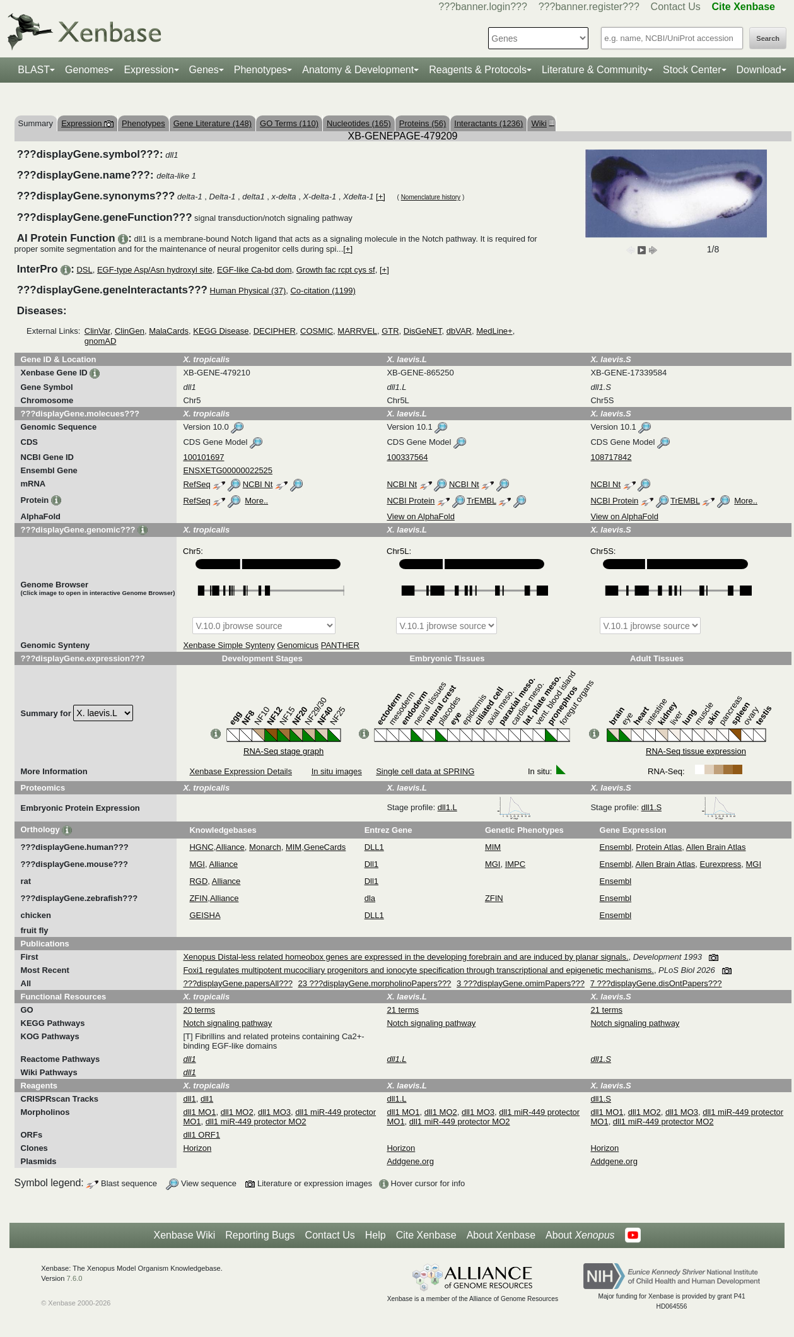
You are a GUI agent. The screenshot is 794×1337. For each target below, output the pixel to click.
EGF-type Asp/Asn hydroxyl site (155, 269)
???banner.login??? (482, 6)
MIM (293, 847)
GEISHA (204, 915)
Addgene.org (410, 1161)
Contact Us (676, 6)
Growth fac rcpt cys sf (335, 269)
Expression (148, 69)
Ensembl (616, 847)
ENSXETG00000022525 (227, 470)
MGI (197, 864)
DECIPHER (275, 331)
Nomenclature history (430, 197)
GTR (390, 331)
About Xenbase (501, 1235)
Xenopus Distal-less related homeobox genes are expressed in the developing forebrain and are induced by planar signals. (405, 957)
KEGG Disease (220, 331)
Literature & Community (595, 69)
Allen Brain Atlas (716, 847)
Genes (204, 69)
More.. (256, 500)
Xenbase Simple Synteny (228, 645)
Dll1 (371, 864)
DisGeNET (423, 331)
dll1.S (688, 807)
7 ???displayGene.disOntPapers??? (656, 983)
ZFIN (198, 898)
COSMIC (316, 331)
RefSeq (196, 484)
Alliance (230, 847)
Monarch (265, 847)
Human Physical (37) (248, 290)
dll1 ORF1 (201, 1135)
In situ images (337, 771)
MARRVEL (357, 331)
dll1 (189, 1099)
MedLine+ (494, 331)
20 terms (199, 1010)
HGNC (201, 847)
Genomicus (297, 645)
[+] (380, 196)
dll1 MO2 (237, 1112)
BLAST (34, 69)
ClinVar (97, 331)
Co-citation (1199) (322, 290)
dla (370, 898)
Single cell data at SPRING (425, 771)
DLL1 (374, 847)
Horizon (197, 1148)
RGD (198, 881)
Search (767, 38)
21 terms (403, 1010)
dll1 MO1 (199, 1112)
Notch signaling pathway (227, 1023)
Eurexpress (721, 864)
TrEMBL (481, 500)
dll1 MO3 (274, 1112)
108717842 (610, 457)
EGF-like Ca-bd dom (254, 269)
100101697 (203, 457)
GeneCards (325, 847)
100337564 (407, 457)
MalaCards (169, 331)
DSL (84, 269)
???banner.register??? (589, 6)
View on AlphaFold (420, 516)
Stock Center (692, 69)
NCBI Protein (411, 500)
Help (375, 1235)
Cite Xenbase (426, 1235)
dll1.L (485, 807)
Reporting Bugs (260, 1235)
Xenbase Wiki (184, 1235)
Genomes (86, 69)
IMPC (515, 864)
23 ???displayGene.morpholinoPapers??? (375, 983)
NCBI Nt (258, 484)
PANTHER (340, 645)
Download (759, 69)
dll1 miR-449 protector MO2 (256, 1121)
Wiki (541, 123)
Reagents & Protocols (478, 69)
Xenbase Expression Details (240, 771)
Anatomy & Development (358, 69)
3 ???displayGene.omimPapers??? (521, 983)
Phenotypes (261, 69)
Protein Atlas (659, 847)
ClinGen (129, 331)
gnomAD (101, 341)
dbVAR (459, 331)
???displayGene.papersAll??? (237, 983)
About (580, 1235)
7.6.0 (75, 1278)
